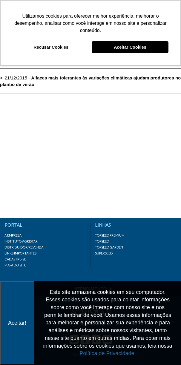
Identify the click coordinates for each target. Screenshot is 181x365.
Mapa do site (15, 265)
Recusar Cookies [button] (50, 47)
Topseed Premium (110, 235)
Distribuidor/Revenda (23, 247)
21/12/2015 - (90, 81)
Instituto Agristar (21, 241)
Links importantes (20, 253)
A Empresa (13, 235)
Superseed (104, 253)
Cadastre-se (15, 259)
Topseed (102, 241)
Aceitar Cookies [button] (130, 47)
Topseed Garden (109, 247)
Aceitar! (17, 323)
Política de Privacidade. (107, 353)
